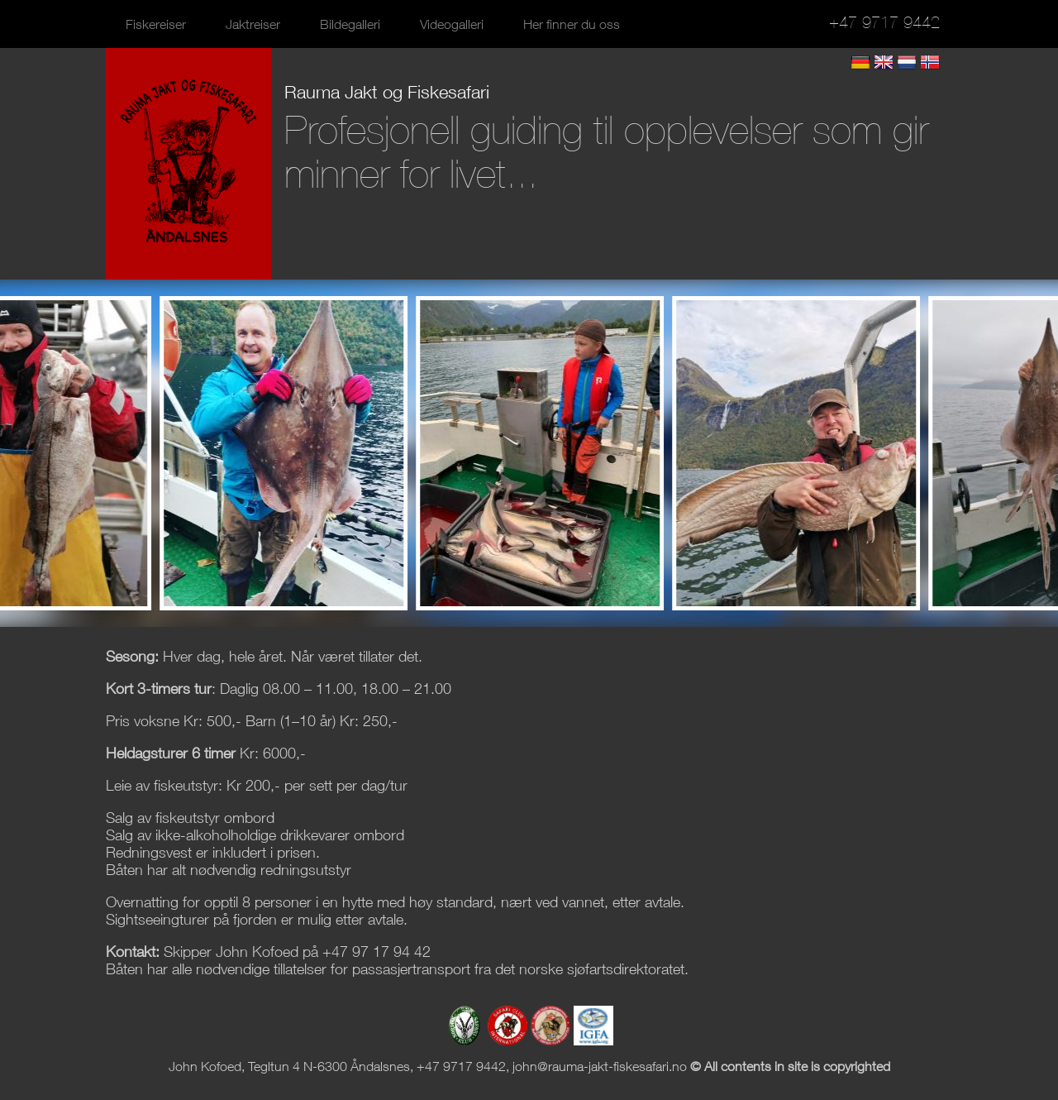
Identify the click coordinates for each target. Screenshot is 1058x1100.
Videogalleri (452, 24)
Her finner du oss (571, 24)
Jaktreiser (253, 24)
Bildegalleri (350, 24)
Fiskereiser (156, 24)
